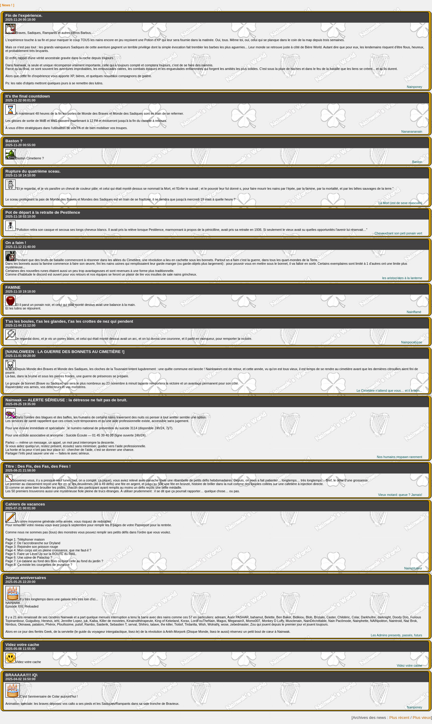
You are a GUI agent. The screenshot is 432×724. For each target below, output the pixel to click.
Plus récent (399, 717)
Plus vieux (422, 717)
